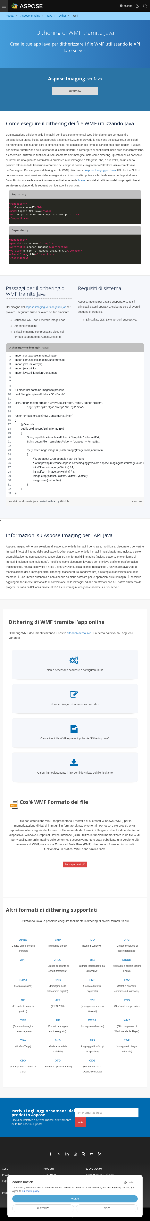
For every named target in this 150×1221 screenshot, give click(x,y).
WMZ (127, 1019)
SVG (58, 1039)
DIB (92, 958)
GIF (23, 999)
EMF (92, 978)
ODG (92, 1059)
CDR (127, 1039)
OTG (58, 1059)
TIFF (23, 1019)
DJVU (23, 978)
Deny (107, 1208)
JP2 (57, 999)
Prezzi (6, 1173)
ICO (92, 938)
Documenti (50, 1173)
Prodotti (48, 1167)
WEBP (92, 1019)
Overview (75, 90)
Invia (80, 1121)
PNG (127, 999)
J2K (92, 999)
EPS (92, 1039)
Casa (5, 1167)
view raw (137, 501)
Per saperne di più (75, 864)
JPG (126, 938)
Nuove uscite (93, 1167)
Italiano (125, 6)
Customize (43, 1208)
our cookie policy (30, 1191)
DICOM (126, 958)
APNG (23, 938)
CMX (23, 1059)
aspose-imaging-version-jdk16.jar (45, 307)
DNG (58, 978)
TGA (23, 1039)
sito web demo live (79, 633)
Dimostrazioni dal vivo (99, 1173)
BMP (58, 938)
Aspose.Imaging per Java (100, 170)
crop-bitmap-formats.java (23, 501)
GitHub (64, 501)
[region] (75, 424)
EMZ (127, 978)
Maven (82, 180)
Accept (75, 1199)
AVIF (23, 958)
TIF (58, 1019)
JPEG (57, 958)
